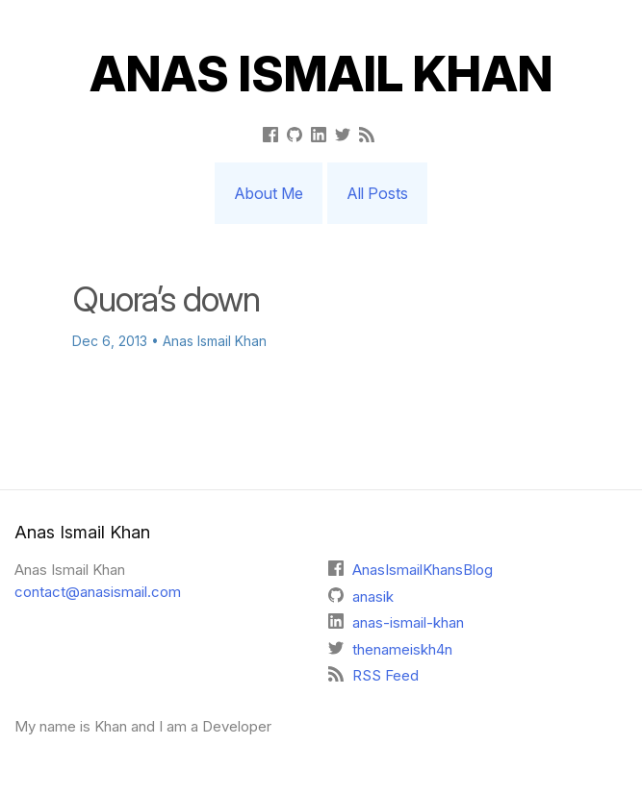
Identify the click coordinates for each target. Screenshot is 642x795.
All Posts (377, 193)
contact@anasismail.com (97, 592)
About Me (268, 193)
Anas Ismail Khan (321, 74)
